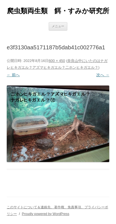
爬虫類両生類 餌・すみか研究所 (58, 11)
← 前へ (13, 75)
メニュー (58, 26)
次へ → (102, 75)
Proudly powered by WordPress (45, 214)
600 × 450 (57, 61)
